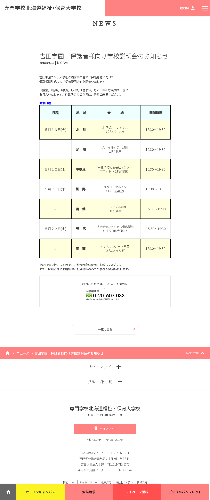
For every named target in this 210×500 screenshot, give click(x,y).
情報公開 (142, 482)
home (7, 353)
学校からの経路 (114, 439)
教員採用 (106, 482)
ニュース (22, 353)
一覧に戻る (117, 329)
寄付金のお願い (124, 482)
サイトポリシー (88, 482)
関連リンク (69, 482)
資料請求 (88, 491)
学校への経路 (94, 439)
